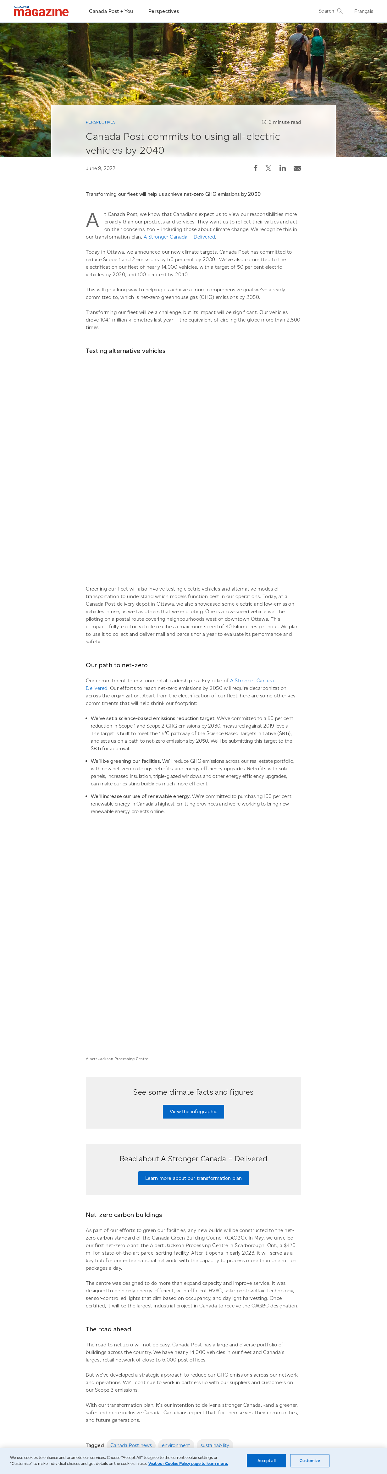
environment (176, 1209)
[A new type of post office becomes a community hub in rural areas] (249, 1309)
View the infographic (193, 875)
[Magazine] (41, 11)
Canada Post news (131, 1209)
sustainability (215, 1209)
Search (330, 11)
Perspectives (163, 11)
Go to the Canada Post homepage (87, 1432)
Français (363, 11)
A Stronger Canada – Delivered (179, 237)
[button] (255, 168)
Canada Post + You (111, 11)
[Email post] (297, 167)
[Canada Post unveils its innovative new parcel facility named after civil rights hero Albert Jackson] (137, 1309)
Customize (310, 1460)
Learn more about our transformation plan (193, 941)
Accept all (266, 1460)
